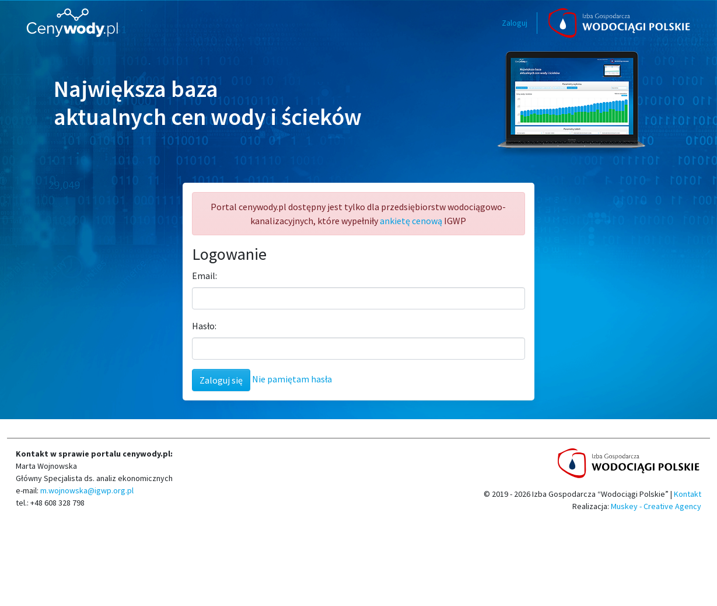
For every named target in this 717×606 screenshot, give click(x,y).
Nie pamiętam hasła (292, 379)
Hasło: (204, 326)
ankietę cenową (411, 221)
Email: (204, 275)
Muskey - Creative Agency (656, 506)
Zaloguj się (221, 380)
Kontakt (687, 494)
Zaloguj (514, 23)
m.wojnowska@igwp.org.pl (86, 490)
